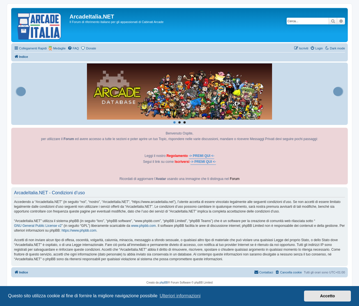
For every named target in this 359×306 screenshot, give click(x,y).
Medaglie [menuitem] (59, 48)
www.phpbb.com (143, 226)
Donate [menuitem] (91, 48)
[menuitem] (73, 48)
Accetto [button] (327, 296)
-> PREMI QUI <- (201, 156)
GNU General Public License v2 (37, 226)
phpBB (164, 282)
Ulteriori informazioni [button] (180, 295)
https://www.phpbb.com (78, 230)
